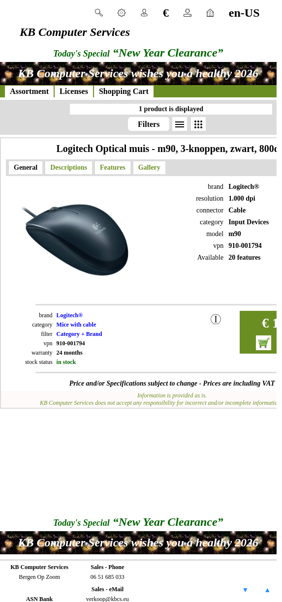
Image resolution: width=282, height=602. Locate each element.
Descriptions (68, 167)
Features (112, 167)
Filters (148, 124)
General (25, 167)
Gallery (149, 167)
